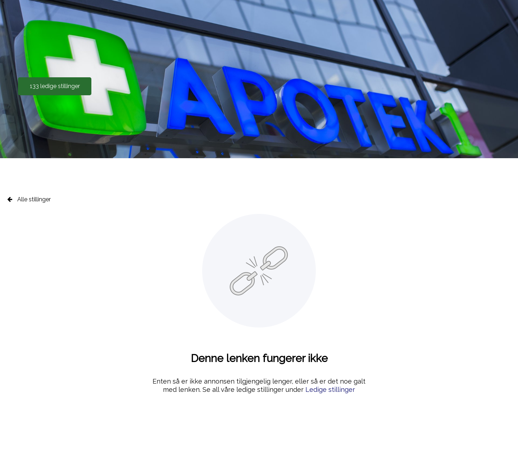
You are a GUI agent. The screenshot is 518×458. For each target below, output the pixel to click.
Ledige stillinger (330, 389)
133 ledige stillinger (55, 86)
